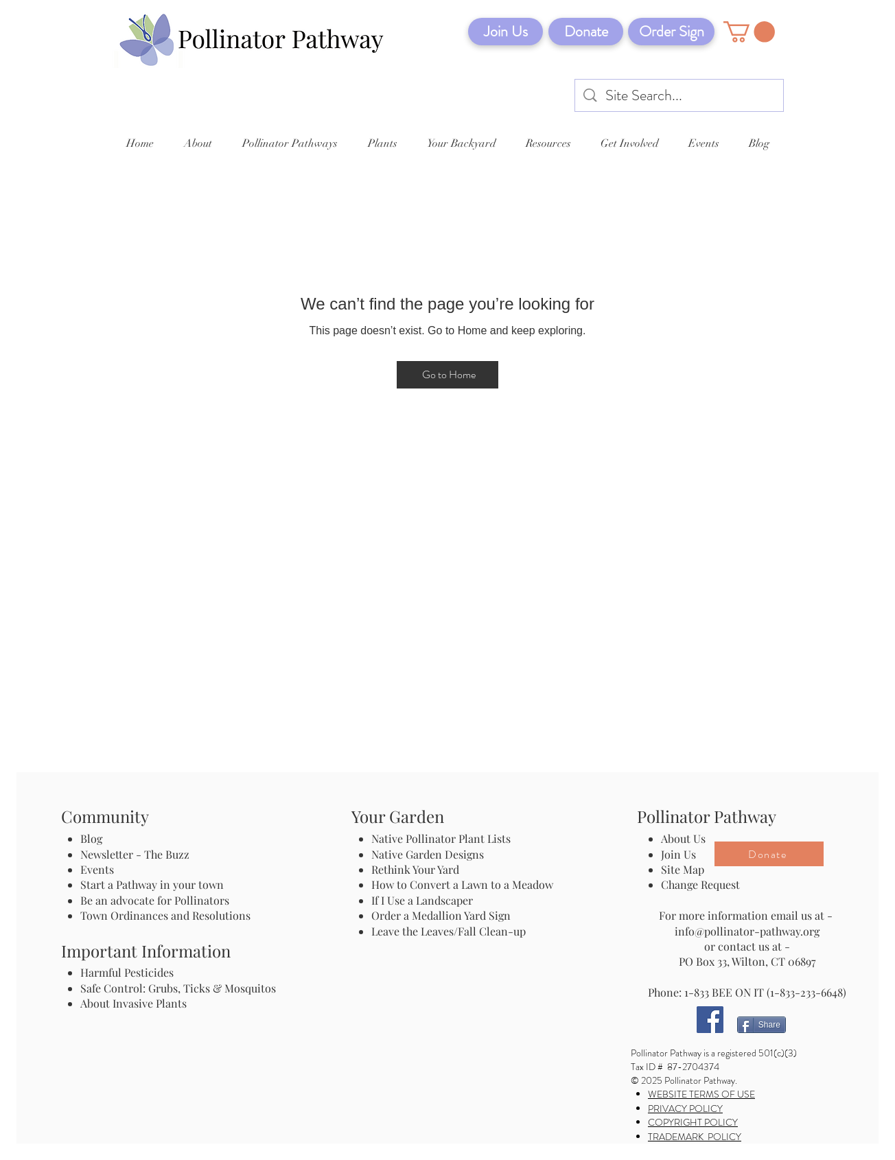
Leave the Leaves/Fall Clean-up (448, 931)
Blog (94, 838)
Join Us (678, 854)
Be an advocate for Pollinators (154, 900)
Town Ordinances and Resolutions (165, 915)
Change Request (700, 884)
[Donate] (585, 31)
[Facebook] (710, 1019)
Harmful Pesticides (127, 972)
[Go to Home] (447, 374)
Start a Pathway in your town (152, 884)
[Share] (761, 1025)
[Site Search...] (679, 96)
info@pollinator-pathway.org (747, 931)
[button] (749, 32)
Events (97, 869)
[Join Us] (505, 31)
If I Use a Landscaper (422, 900)
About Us (683, 838)
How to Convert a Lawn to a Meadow (462, 884)
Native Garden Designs (427, 854)
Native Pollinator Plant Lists (441, 838)
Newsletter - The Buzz (134, 854)
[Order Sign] (671, 31)
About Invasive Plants (133, 1003)
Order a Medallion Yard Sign (441, 915)
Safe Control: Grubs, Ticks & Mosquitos (178, 988)
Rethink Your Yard (415, 869)
